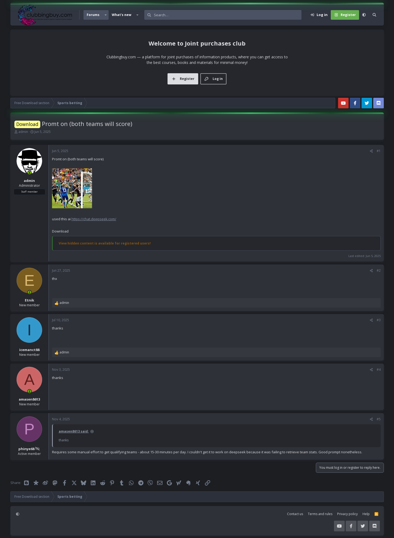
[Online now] (29, 172)
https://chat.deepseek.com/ (93, 219)
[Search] (227, 15)
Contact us (295, 514)
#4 (379, 369)
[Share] (371, 151)
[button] (106, 15)
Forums (93, 15)
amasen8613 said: (74, 431)
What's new (121, 15)
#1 (379, 151)
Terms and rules (320, 514)
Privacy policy (347, 514)
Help (366, 514)
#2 (379, 270)
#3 (379, 320)
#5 (379, 419)
